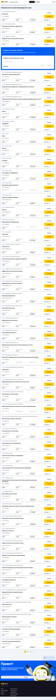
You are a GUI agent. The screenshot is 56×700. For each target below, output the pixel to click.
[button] (49, 12)
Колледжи (38, 1)
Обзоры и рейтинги (13, 690)
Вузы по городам (13, 695)
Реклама (2, 692)
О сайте (2, 688)
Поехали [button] (8, 678)
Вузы (32, 1)
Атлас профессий (13, 692)
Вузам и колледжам (4, 690)
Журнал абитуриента (13, 688)
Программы (46, 19)
